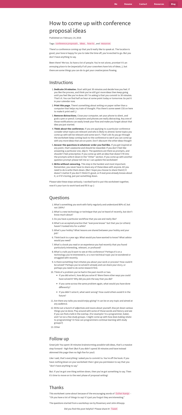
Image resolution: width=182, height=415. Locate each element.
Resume (128, 4)
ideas (82, 43)
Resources (159, 4)
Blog (173, 4)
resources (105, 43)
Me (115, 4)
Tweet (114, 408)
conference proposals (67, 43)
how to (90, 43)
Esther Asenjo (122, 393)
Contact (143, 4)
